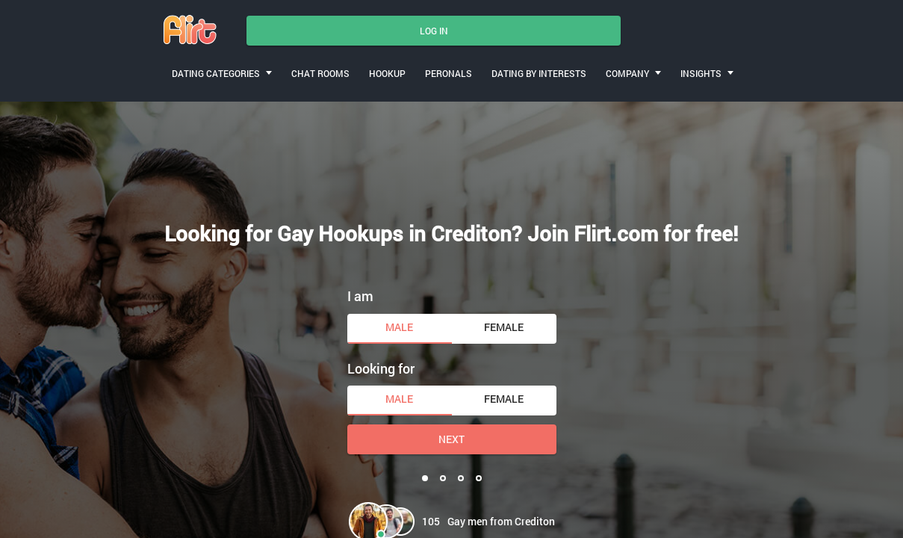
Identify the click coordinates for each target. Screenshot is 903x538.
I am (360, 296)
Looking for (381, 368)
